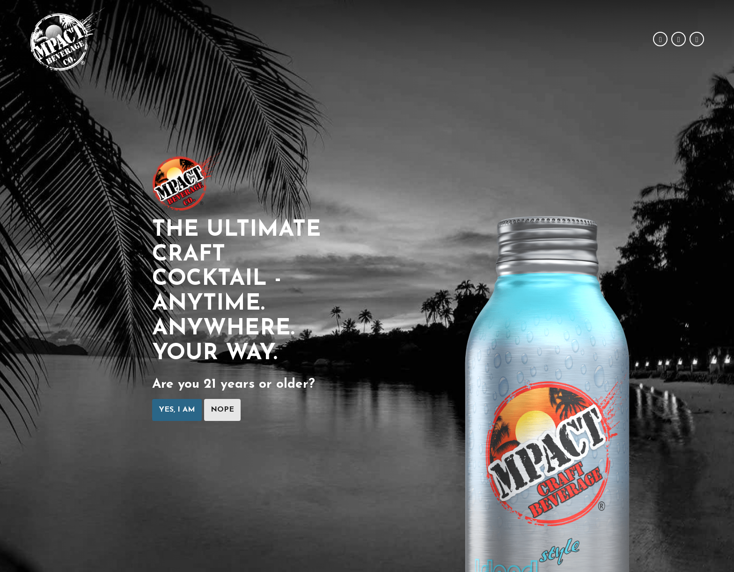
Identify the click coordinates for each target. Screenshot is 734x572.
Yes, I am (177, 410)
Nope (222, 410)
